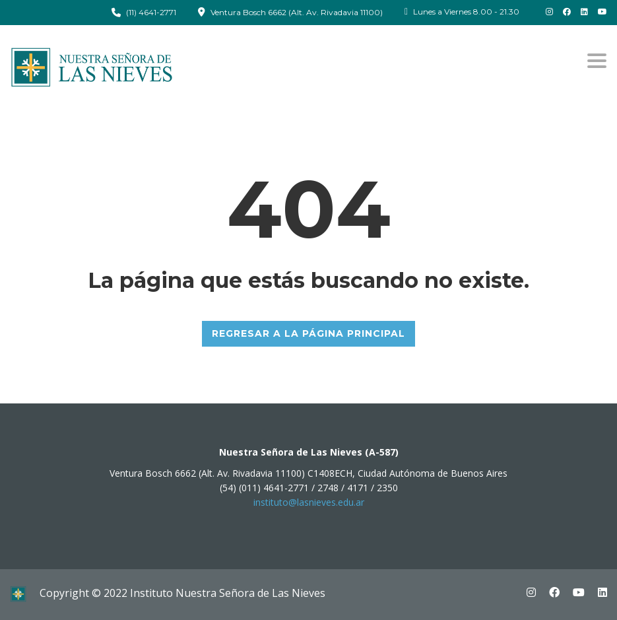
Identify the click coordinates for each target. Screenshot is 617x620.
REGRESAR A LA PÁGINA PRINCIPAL (308, 333)
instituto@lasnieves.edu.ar (308, 502)
